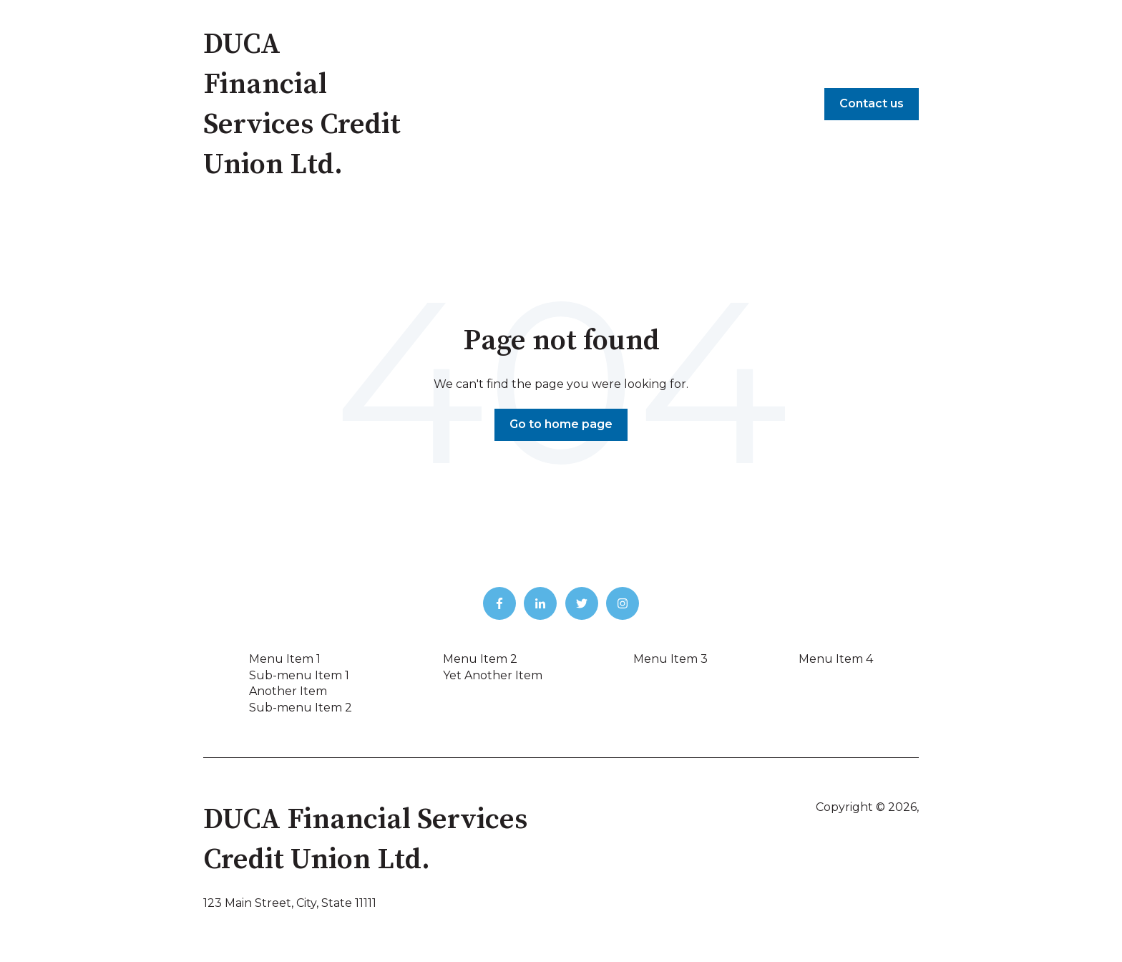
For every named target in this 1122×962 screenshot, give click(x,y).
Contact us (871, 103)
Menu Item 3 (670, 659)
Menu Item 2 (480, 659)
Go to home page (561, 424)
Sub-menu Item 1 (299, 675)
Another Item (288, 691)
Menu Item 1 (285, 659)
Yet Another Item (492, 675)
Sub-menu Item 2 (300, 707)
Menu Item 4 (836, 659)
